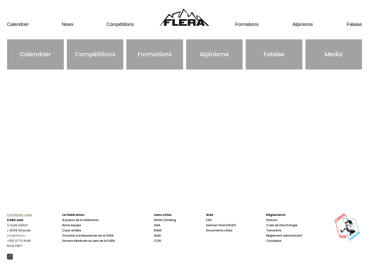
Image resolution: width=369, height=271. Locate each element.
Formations (247, 24)
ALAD (157, 236)
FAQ (209, 220)
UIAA (157, 225)
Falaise (354, 24)
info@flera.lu (16, 236)
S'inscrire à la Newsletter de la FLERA (87, 236)
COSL (157, 241)
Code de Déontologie (281, 225)
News (67, 24)
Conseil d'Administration (80, 251)
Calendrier (18, 24)
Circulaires (273, 241)
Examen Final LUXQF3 (221, 225)
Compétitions (120, 24)
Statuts (271, 220)
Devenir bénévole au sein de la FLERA (88, 241)
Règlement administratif (284, 236)
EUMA (157, 230)
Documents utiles (219, 230)
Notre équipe (71, 225)
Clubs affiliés (71, 230)
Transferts (273, 230)
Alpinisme (303, 24)
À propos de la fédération (80, 220)
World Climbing (165, 220)
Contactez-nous (19, 215)
